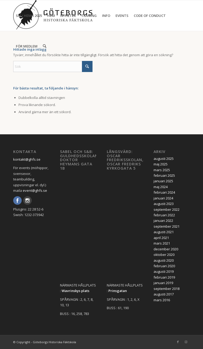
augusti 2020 (164, 260)
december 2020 (166, 249)
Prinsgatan (117, 290)
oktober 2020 (164, 254)
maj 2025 (161, 164)
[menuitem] (29, 15)
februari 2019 (164, 277)
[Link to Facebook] (178, 342)
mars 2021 (162, 243)
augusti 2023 (164, 203)
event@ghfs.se (35, 190)
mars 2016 (162, 300)
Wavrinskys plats (75, 290)
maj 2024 (161, 186)
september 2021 (166, 226)
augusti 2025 (164, 158)
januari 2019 (163, 282)
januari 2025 (163, 181)
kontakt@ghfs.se (26, 159)
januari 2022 (163, 220)
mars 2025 (162, 170)
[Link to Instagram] (186, 342)
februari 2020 (164, 266)
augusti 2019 (164, 271)
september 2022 (166, 209)
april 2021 (161, 237)
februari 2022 (164, 215)
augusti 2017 (164, 294)
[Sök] (44, 46)
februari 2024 (164, 192)
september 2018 (166, 288)
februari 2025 (164, 175)
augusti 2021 (164, 232)
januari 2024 (163, 198)
